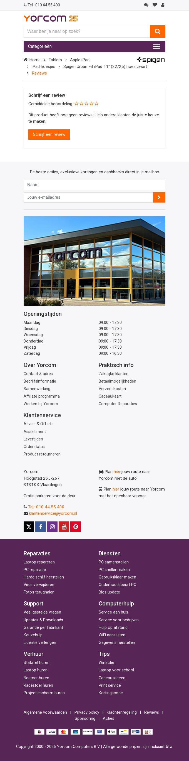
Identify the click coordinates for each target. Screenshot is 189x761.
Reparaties (37, 553)
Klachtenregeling (122, 712)
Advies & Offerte (39, 424)
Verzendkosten (112, 388)
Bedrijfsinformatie (40, 381)
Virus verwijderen (39, 584)
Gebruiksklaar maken (117, 577)
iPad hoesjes (43, 66)
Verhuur (33, 654)
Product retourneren (42, 454)
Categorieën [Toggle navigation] (40, 46)
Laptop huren (36, 670)
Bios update (109, 592)
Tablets (55, 59)
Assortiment (35, 431)
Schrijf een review (49, 134)
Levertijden (33, 439)
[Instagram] (52, 526)
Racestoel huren (38, 685)
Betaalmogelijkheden (117, 381)
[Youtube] (64, 526)
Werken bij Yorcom (41, 404)
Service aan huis (113, 612)
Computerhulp (116, 603)
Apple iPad (79, 59)
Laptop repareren (39, 562)
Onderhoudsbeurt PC (117, 584)
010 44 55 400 (42, 5)
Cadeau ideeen (112, 678)
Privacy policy (86, 712)
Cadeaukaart (110, 396)
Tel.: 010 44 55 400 (46, 506)
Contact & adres (38, 373)
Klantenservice (42, 415)
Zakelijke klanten (113, 373)
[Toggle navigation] (156, 46)
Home (35, 59)
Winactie (106, 662)
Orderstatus (34, 446)
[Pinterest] (75, 526)
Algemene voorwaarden (45, 712)
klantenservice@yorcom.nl (53, 513)
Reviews (151, 712)
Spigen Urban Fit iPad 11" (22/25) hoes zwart (105, 66)
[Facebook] (40, 526)
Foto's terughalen (39, 592)
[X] (29, 526)
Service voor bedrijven (119, 620)
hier (117, 471)
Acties (108, 718)
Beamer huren (36, 678)
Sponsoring (85, 718)
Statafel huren (36, 662)
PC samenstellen (114, 562)
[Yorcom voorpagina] (51, 18)
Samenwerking (37, 388)
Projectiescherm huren (44, 693)
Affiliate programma (42, 396)
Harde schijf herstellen (44, 577)
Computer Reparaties (118, 404)
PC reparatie (35, 569)
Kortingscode (111, 693)
